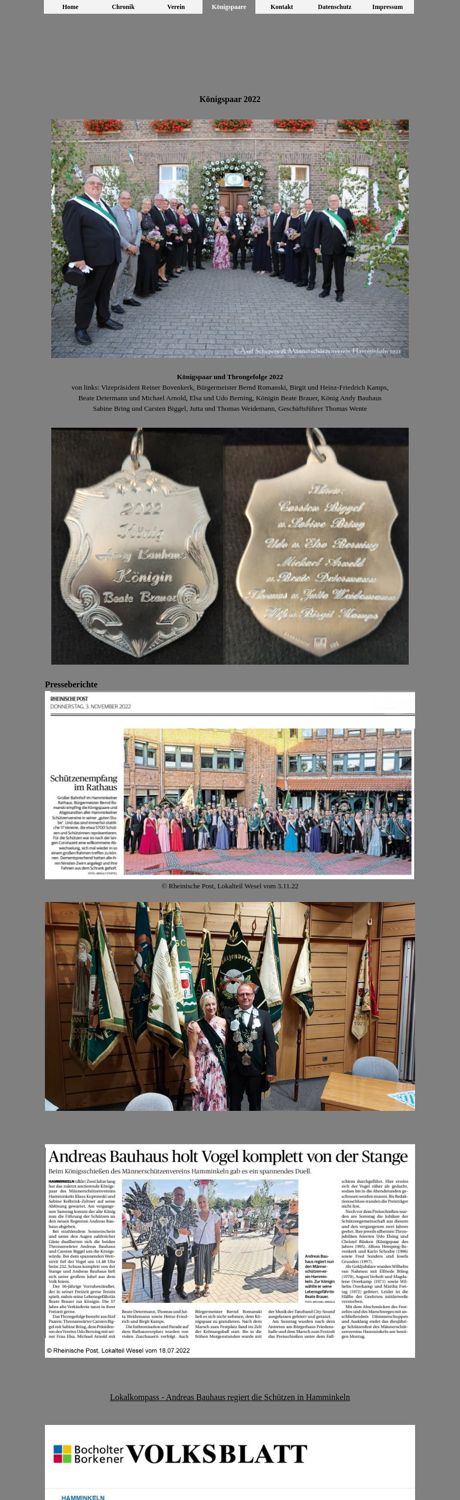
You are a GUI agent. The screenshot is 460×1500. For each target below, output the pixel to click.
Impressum (387, 7)
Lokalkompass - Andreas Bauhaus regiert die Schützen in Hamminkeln (230, 1397)
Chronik (123, 7)
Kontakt (282, 7)
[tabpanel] (230, 99)
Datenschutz (334, 7)
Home (70, 7)
